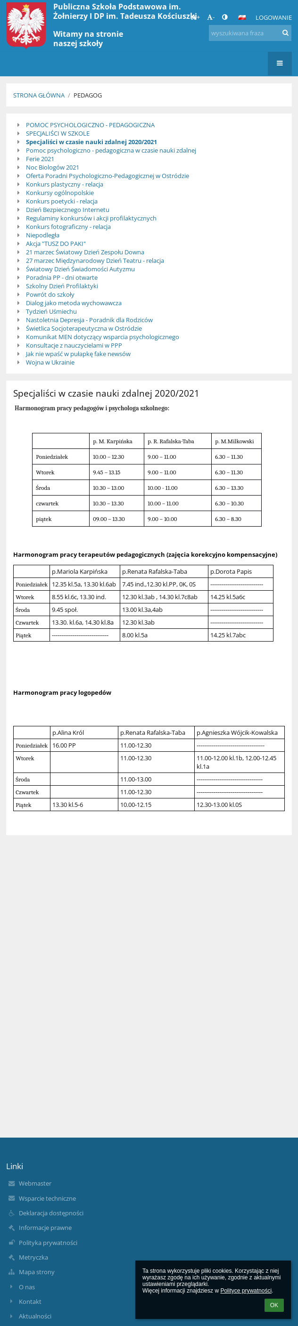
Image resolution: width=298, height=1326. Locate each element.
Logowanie (274, 17)
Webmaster (35, 1183)
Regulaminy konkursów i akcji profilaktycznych (91, 218)
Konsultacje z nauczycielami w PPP (74, 345)
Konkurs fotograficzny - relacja (68, 226)
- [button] (211, 17)
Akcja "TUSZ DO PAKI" (56, 243)
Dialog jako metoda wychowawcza (74, 303)
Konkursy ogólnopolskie (60, 192)
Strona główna (39, 95)
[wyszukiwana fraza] (250, 32)
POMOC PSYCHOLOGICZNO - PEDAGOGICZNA (90, 125)
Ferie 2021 (40, 159)
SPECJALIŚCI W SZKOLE (58, 133)
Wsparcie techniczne (47, 1198)
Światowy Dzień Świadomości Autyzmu (80, 269)
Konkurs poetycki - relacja (62, 201)
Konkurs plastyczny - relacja (64, 184)
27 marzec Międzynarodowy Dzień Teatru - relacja (95, 260)
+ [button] (195, 17)
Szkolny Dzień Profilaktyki (62, 286)
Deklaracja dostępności (51, 1213)
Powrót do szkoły (50, 294)
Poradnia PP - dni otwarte (62, 277)
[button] (242, 17)
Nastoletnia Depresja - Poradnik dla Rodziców (89, 320)
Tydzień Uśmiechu (51, 311)
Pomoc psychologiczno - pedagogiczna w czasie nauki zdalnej (111, 150)
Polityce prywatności (246, 1290)
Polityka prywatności (48, 1242)
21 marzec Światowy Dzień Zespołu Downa (85, 252)
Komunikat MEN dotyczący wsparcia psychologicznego (102, 337)
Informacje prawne (45, 1227)
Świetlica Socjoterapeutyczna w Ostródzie (84, 328)
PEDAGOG (88, 95)
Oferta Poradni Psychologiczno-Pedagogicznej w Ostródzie (107, 175)
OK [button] (274, 1305)
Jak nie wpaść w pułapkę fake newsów (78, 354)
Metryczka (33, 1257)
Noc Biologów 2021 (52, 167)
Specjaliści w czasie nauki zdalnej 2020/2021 (91, 142)
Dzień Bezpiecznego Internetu (67, 209)
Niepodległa (42, 235)
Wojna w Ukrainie (50, 362)
